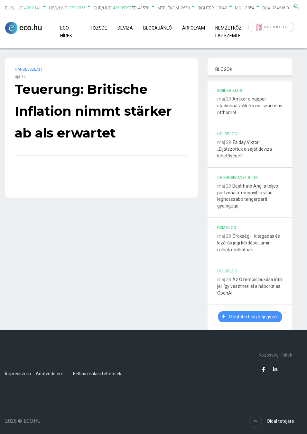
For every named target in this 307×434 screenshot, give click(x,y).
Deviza (125, 28)
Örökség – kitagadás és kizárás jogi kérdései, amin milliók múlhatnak (248, 243)
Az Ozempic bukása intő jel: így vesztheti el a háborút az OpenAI (249, 286)
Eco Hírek (66, 31)
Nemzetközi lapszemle (229, 31)
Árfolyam (193, 28)
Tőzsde (98, 28)
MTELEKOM (168, 7)
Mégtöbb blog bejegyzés (250, 316)
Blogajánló (157, 28)
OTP (132, 7)
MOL (239, 7)
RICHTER (206, 7)
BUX (266, 7)
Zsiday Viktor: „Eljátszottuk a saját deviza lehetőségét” (244, 149)
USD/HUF (58, 7)
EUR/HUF (14, 7)
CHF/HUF (102, 7)
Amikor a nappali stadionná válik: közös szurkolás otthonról (249, 105)
